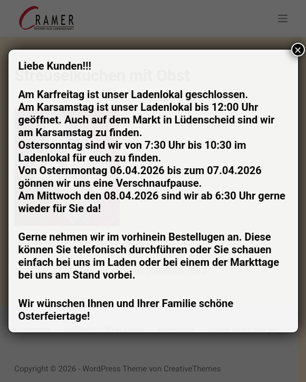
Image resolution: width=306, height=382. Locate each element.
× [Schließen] (297, 49)
